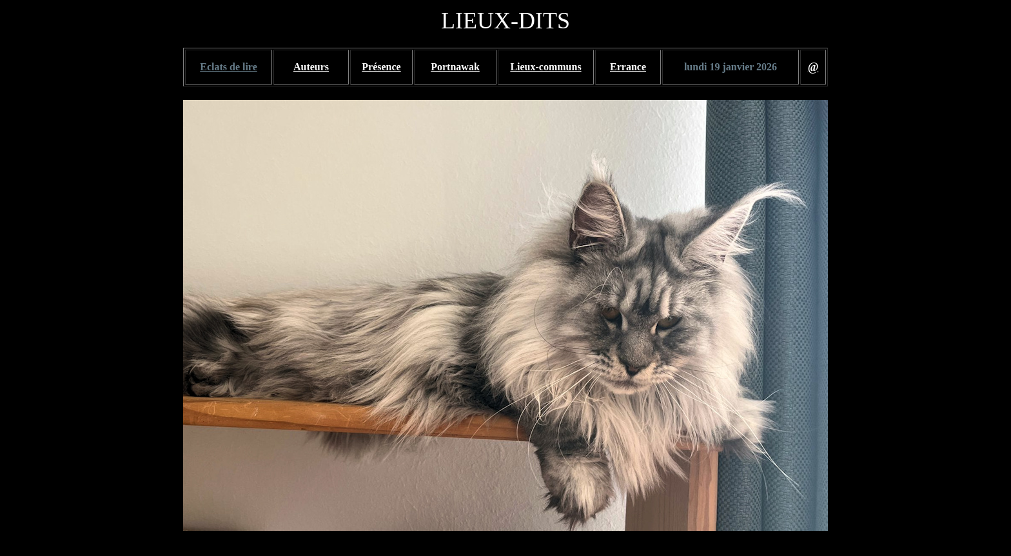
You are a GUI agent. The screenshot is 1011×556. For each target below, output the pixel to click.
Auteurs (311, 66)
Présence (381, 66)
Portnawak (455, 66)
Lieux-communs (545, 66)
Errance (628, 66)
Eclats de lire (228, 66)
